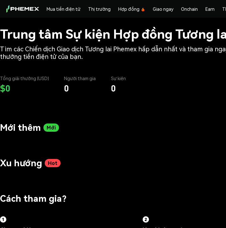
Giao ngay (163, 9)
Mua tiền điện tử (64, 9)
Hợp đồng (131, 9)
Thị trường (99, 9)
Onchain (189, 9)
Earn (210, 9)
